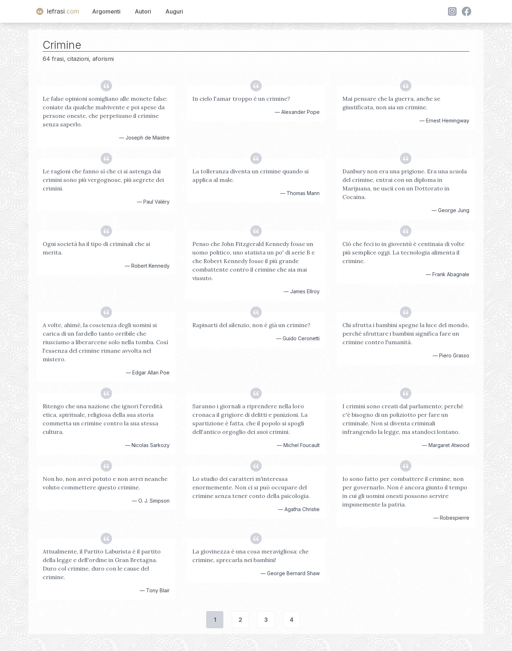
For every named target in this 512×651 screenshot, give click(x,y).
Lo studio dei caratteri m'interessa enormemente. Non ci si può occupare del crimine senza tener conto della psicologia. (251, 487)
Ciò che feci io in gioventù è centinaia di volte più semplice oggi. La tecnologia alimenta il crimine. (403, 252)
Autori (143, 11)
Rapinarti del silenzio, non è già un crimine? (251, 325)
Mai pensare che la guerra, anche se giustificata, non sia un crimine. (391, 103)
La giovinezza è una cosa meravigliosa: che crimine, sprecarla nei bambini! (250, 555)
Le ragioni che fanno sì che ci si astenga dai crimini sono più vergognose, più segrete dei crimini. (103, 180)
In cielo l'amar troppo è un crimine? (241, 98)
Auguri (174, 11)
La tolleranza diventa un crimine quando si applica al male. (250, 175)
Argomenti (106, 11)
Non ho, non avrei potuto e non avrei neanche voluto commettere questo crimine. (105, 483)
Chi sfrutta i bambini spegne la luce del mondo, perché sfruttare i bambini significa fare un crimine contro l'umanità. (405, 333)
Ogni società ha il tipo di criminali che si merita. (96, 248)
